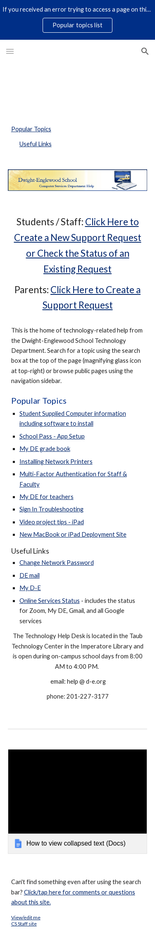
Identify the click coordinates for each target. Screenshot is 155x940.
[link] (78, 801)
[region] (77, 20)
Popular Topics (31, 129)
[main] (78, 458)
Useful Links (35, 143)
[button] (10, 51)
